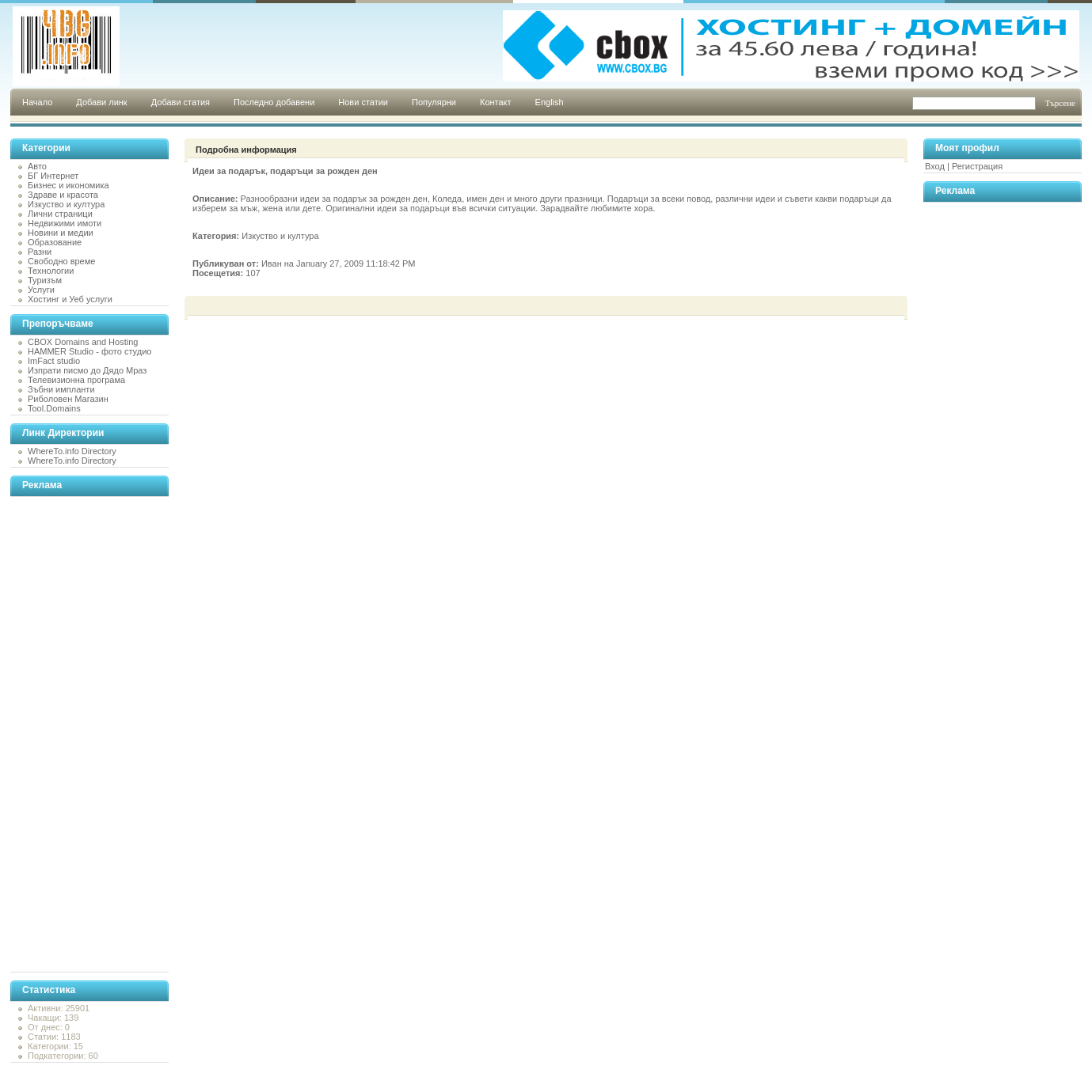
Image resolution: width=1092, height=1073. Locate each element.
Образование (55, 242)
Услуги (41, 289)
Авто (37, 166)
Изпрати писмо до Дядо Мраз (87, 370)
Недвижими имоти (64, 223)
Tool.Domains (54, 408)
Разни (39, 251)
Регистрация (977, 166)
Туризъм (45, 280)
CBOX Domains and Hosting (83, 342)
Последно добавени (274, 102)
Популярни (434, 102)
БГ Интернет (53, 175)
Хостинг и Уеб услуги (70, 299)
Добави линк (101, 102)
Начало (37, 102)
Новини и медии (60, 232)
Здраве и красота (63, 194)
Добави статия (180, 102)
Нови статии (363, 102)
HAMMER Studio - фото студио (89, 351)
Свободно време (61, 261)
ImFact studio (54, 361)
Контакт (496, 102)
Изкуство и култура (66, 204)
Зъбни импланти (61, 389)
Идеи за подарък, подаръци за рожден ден (285, 171)
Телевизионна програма (76, 380)
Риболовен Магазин (68, 399)
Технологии (51, 270)
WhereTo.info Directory (72, 451)
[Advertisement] (73, 734)
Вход (935, 166)
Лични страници (60, 213)
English (549, 102)
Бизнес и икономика (68, 185)
